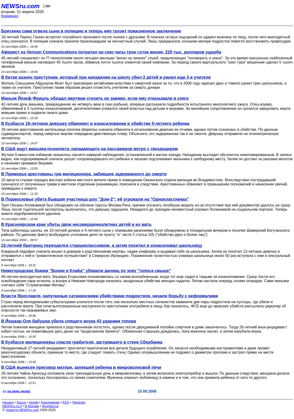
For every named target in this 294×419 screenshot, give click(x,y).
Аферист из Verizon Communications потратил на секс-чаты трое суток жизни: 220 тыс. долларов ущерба (111, 52)
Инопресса (50, 406)
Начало (8, 402)
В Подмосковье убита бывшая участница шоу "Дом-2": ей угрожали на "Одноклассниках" (95, 199)
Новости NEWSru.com (22, 410)
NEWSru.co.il (12, 406)
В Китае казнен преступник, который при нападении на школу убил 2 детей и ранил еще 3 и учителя (106, 77)
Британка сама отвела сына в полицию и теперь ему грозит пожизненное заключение (91, 31)
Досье (21, 402)
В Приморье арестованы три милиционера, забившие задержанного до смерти (84, 174)
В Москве (32, 406)
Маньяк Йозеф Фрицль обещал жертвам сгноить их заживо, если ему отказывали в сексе (95, 98)
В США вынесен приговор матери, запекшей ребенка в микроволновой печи (81, 367)
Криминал (9, 16)
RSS (65, 402)
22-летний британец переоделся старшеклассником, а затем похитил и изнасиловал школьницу (101, 245)
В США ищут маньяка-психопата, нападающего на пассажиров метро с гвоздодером (89, 148)
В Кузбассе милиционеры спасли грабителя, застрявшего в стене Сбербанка (81, 342)
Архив (33, 402)
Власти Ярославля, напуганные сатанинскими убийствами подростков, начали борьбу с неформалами (109, 296)
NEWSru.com (20, 6)
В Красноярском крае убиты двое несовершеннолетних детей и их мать (76, 224)
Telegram (79, 402)
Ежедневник (50, 402)
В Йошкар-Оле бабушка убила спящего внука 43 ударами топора (68, 321)
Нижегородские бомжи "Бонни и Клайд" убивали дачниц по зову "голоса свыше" (86, 270)
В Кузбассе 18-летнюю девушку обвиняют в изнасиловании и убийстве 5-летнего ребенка (95, 123)
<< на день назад (16, 391)
